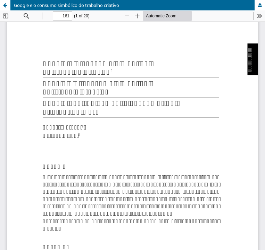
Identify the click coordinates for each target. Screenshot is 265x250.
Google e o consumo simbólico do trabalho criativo (66, 5)
